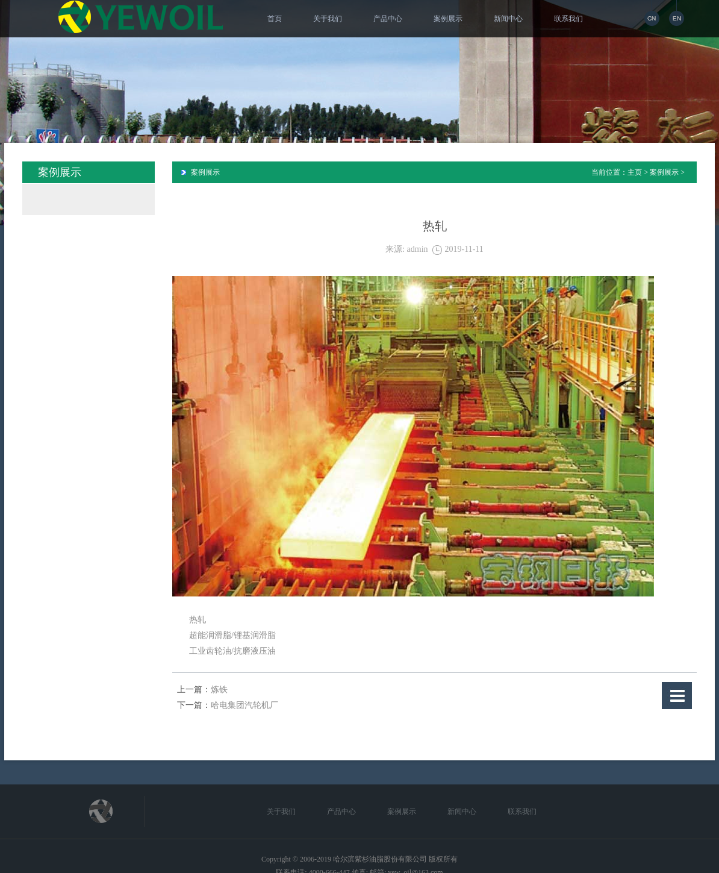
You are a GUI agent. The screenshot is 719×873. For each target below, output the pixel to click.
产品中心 (387, 18)
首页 (274, 18)
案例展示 (448, 18)
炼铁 (219, 689)
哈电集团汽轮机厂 (244, 705)
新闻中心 (508, 18)
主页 (634, 172)
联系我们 (568, 18)
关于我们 (327, 18)
